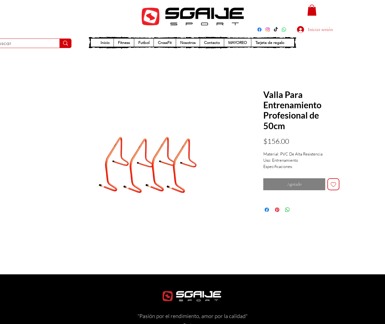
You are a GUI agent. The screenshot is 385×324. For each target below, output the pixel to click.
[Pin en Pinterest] (277, 210)
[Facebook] (259, 29)
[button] (312, 10)
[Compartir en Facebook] (267, 210)
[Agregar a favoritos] (333, 184)
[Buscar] (65, 43)
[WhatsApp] (284, 29)
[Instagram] (267, 29)
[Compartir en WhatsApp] (287, 210)
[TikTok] (275, 29)
